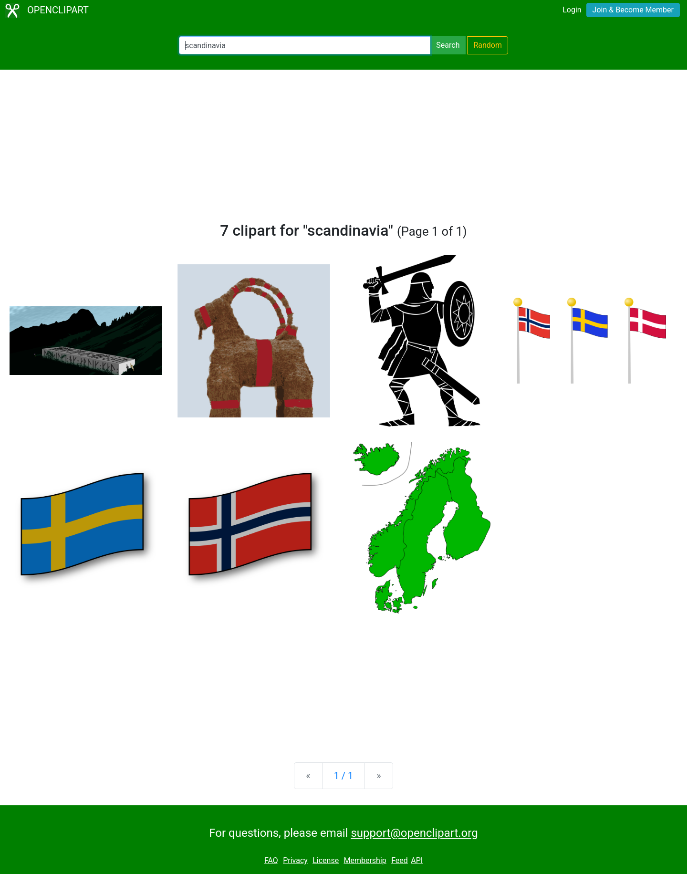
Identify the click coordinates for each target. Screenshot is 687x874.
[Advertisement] (343, 150)
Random (487, 45)
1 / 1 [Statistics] (344, 775)
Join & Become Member (633, 9)
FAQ (271, 860)
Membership (365, 860)
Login (571, 9)
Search (447, 45)
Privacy (295, 860)
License (325, 860)
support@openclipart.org (414, 833)
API (417, 860)
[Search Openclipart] (304, 45)
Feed (399, 860)
